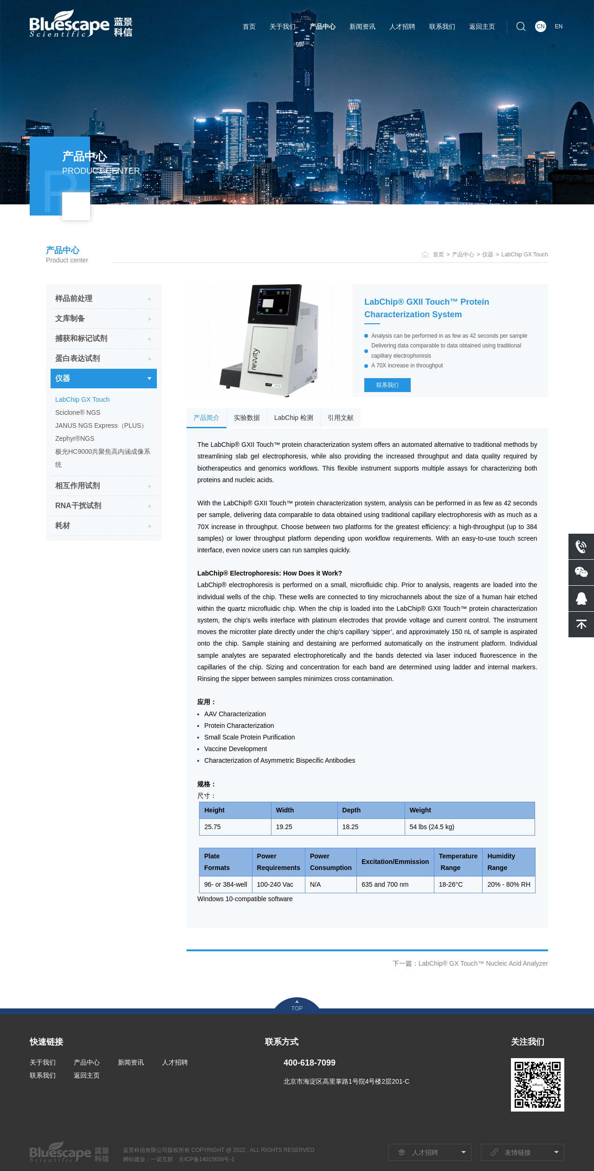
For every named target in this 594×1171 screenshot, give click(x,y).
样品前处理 (73, 298)
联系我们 (442, 26)
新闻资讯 (362, 26)
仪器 (487, 254)
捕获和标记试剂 (81, 338)
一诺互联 (162, 1159)
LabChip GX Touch (524, 254)
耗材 (62, 526)
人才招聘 (402, 26)
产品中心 (323, 26)
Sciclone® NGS (77, 412)
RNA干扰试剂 (78, 506)
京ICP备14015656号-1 (206, 1159)
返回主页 (482, 26)
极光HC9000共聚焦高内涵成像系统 (102, 458)
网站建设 (134, 1159)
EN (559, 26)
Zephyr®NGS (74, 438)
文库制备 (70, 318)
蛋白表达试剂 (77, 358)
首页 (249, 26)
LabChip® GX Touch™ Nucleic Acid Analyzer (483, 963)
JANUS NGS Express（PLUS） (101, 425)
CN (540, 26)
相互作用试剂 (77, 486)
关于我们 (283, 26)
